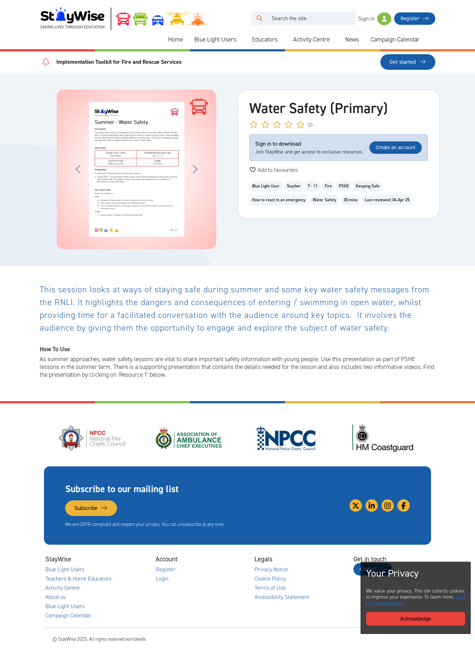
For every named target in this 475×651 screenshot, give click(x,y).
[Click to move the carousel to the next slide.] (195, 169)
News (352, 39)
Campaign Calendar (395, 39)
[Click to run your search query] (259, 18)
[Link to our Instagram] (387, 505)
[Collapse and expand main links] (119, 559)
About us (55, 597)
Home (175, 39)
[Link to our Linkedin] (371, 505)
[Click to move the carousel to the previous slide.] (78, 169)
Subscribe (91, 508)
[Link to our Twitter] (356, 505)
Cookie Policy (270, 578)
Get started (408, 62)
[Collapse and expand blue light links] (241, 39)
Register (415, 18)
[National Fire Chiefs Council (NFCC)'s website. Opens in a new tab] (93, 438)
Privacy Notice (271, 569)
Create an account (395, 147)
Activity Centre (311, 39)
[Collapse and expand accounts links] (218, 559)
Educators (265, 39)
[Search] (311, 18)
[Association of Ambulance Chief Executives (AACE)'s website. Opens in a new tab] (189, 438)
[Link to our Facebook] (403, 505)
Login (162, 578)
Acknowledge (415, 618)
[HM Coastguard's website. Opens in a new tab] (383, 438)
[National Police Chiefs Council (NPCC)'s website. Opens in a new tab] (286, 438)
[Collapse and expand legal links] (317, 559)
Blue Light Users (215, 39)
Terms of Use (270, 587)
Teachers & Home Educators (78, 578)
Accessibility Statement (282, 597)
